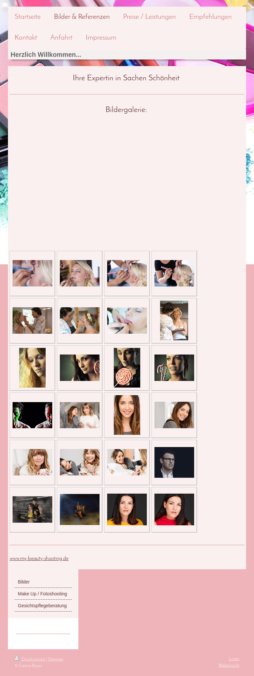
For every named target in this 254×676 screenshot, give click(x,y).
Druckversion (30, 659)
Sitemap (55, 659)
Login (234, 659)
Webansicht (228, 665)
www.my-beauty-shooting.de (39, 558)
